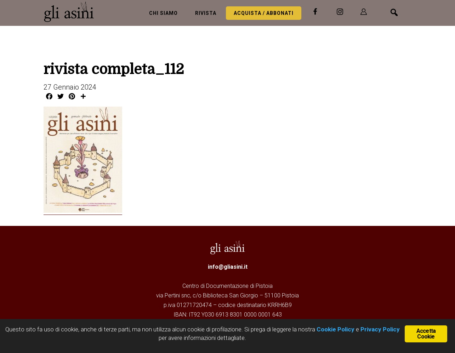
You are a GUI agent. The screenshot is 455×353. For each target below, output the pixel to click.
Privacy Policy (380, 329)
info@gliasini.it (228, 266)
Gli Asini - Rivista (72, 11)
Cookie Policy (334, 329)
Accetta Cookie (426, 334)
